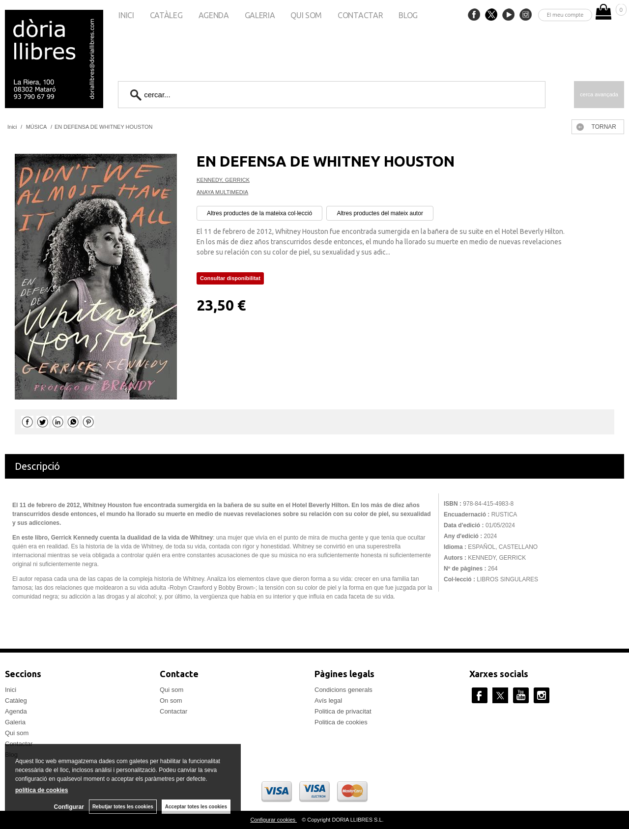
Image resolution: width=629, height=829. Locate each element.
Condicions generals (343, 689)
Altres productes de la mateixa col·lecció (259, 213)
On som (171, 700)
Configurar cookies (273, 820)
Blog (408, 15)
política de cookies (41, 790)
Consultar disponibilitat (230, 278)
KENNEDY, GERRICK (223, 180)
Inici (126, 15)
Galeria (260, 15)
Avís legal (328, 700)
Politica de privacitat (343, 711)
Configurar (69, 806)
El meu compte (565, 14)
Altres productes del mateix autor (380, 213)
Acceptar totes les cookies (196, 806)
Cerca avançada (599, 94)
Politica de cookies (341, 722)
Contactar (360, 15)
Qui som (306, 15)
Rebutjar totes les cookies (122, 806)
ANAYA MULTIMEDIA (222, 192)
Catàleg (166, 15)
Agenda (214, 15)
